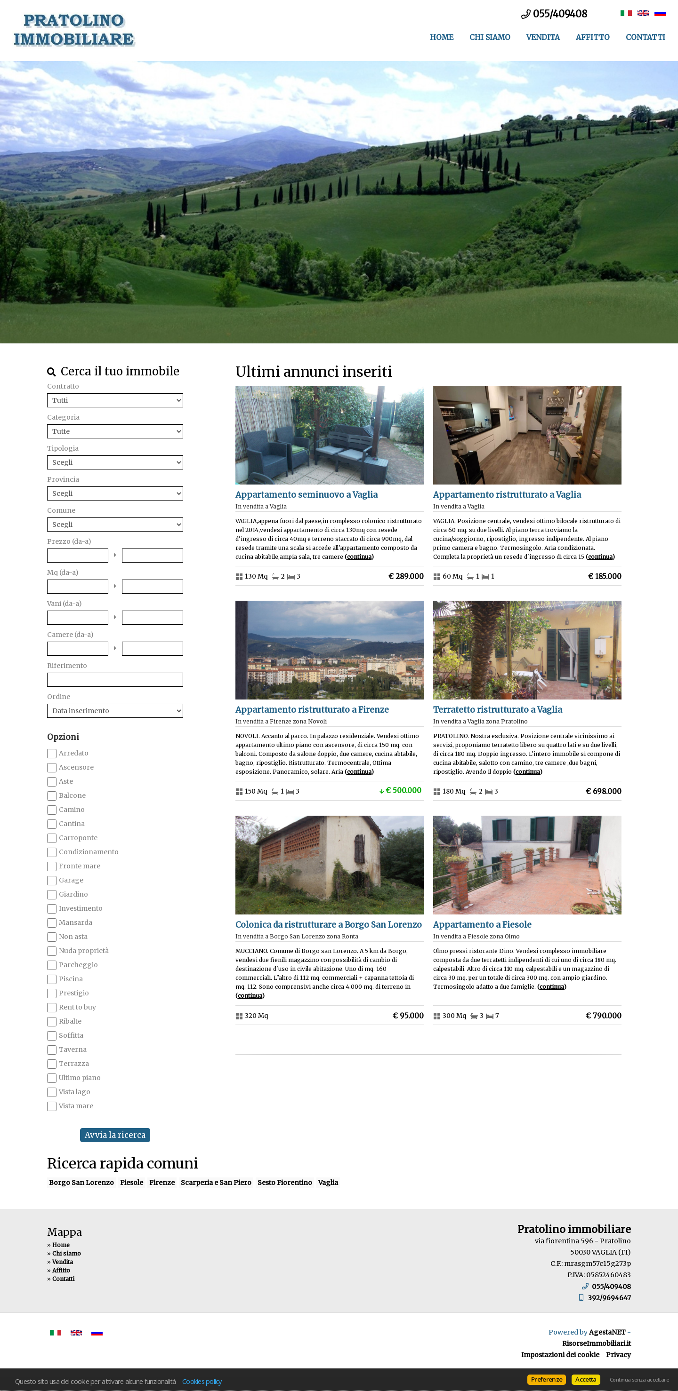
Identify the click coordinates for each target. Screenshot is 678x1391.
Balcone (72, 795)
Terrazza (74, 1063)
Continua (359, 556)
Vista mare (76, 1106)
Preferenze (546, 1379)
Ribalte (70, 1021)
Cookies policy (202, 1381)
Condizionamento (89, 852)
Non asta (73, 936)
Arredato (74, 753)
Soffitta (71, 1035)
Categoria (63, 417)
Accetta (585, 1379)
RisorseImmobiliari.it (596, 1343)
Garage (71, 880)
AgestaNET (607, 1332)
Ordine (58, 696)
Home (441, 37)
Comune (61, 510)
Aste (66, 781)
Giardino (73, 894)
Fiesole (131, 1182)
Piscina (71, 979)
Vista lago (74, 1092)
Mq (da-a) (63, 572)
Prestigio (74, 993)
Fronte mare (79, 866)
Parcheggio (78, 965)
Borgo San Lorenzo (81, 1182)
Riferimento (67, 665)
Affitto (593, 37)
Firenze (162, 1182)
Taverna (73, 1049)
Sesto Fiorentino (285, 1182)
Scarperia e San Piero (216, 1182)
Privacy (618, 1355)
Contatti (645, 37)
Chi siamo (489, 37)
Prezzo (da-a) (69, 541)
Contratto (63, 386)
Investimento (81, 908)
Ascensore (76, 767)
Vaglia (328, 1182)
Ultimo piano (80, 1077)
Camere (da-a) (70, 634)
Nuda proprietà (84, 950)
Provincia (63, 479)
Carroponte (78, 838)
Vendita (543, 37)
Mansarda (75, 922)
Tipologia (63, 448)
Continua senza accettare (639, 1379)
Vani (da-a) (64, 603)
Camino (72, 809)
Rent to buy (77, 1007)
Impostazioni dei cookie (560, 1355)
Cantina (72, 823)
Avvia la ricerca (115, 1135)
